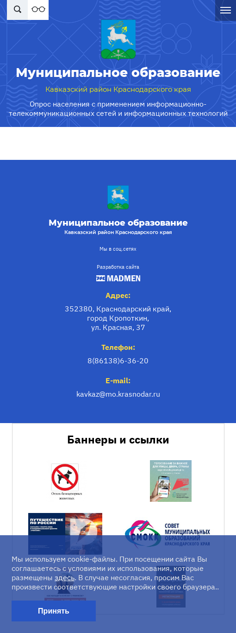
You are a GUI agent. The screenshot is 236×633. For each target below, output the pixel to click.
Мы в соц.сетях (118, 249)
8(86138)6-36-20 (118, 360)
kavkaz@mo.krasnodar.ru (118, 394)
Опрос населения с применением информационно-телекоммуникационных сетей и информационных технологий (118, 108)
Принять (53, 611)
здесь (65, 577)
